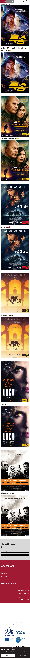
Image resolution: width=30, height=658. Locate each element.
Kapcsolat (4, 576)
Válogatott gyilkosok (8, 493)
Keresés (20, 1)
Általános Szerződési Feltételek (15, 622)
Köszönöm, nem (22, 655)
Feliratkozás (15, 555)
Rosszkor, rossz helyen (9, 138)
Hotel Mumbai (6, 315)
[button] (24, 1)
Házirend (3, 580)
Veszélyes (4, 227)
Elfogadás (8, 655)
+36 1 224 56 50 (25, 592)
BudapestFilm (15, 624)
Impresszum (4, 573)
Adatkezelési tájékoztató (15, 627)
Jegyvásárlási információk (8, 583)
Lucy (2, 404)
